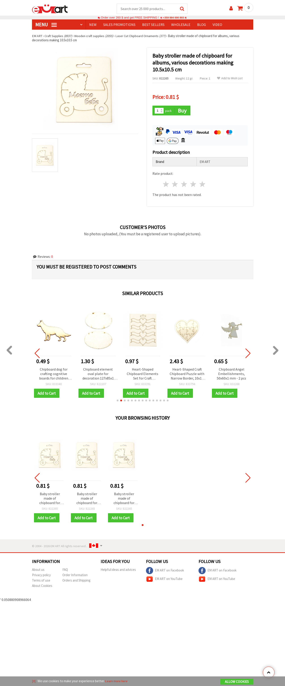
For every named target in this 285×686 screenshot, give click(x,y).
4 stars (193, 184)
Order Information (75, 576)
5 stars (202, 184)
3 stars (184, 184)
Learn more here (117, 681)
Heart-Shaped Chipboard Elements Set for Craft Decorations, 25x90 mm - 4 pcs (142, 374)
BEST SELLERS (153, 25)
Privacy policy (41, 576)
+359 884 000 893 (173, 17)
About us (38, 570)
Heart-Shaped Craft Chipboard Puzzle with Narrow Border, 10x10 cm (187, 374)
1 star (166, 184)
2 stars (175, 184)
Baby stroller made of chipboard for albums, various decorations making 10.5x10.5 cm (50, 499)
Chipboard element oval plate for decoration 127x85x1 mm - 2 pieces (98, 374)
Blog (201, 25)
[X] (34, 681)
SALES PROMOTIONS (119, 25)
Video (217, 25)
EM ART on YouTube (164, 580)
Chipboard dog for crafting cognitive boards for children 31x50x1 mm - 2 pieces (53, 374)
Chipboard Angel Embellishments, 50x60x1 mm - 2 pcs (231, 374)
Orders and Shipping (76, 581)
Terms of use (41, 581)
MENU (46, 25)
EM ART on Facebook (165, 571)
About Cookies (42, 586)
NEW (93, 25)
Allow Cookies (237, 682)
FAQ (65, 570)
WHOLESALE (180, 25)
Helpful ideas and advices (118, 570)
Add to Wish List (230, 78)
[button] (117, 401)
